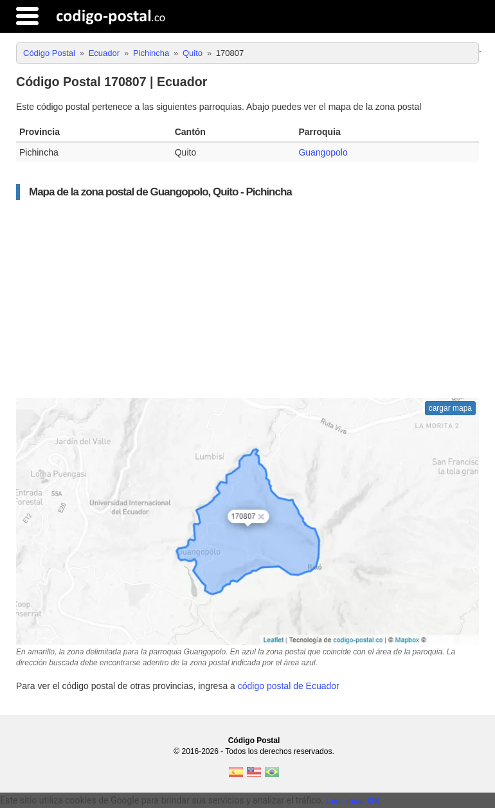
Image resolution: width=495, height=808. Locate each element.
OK (374, 800)
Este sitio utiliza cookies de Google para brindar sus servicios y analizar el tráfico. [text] (161, 800)
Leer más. (345, 800)
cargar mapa (450, 408)
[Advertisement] (247, 299)
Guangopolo (322, 152)
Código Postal (254, 740)
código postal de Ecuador (288, 686)
